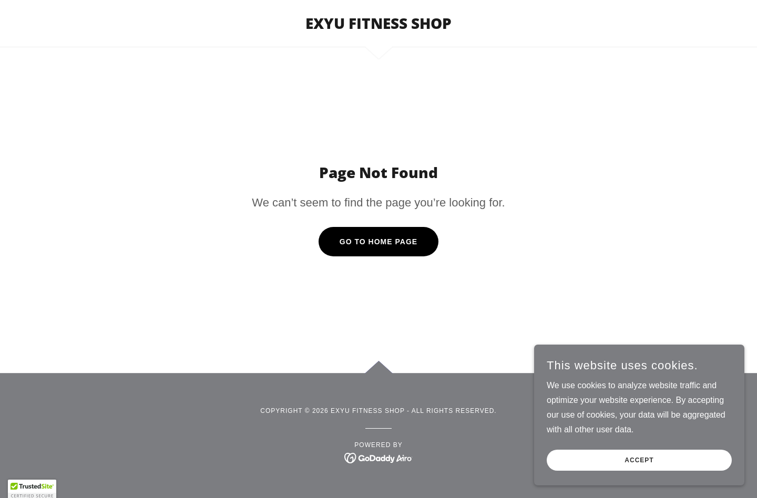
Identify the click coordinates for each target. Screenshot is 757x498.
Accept (639, 475)
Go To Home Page (378, 241)
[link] (378, 26)
